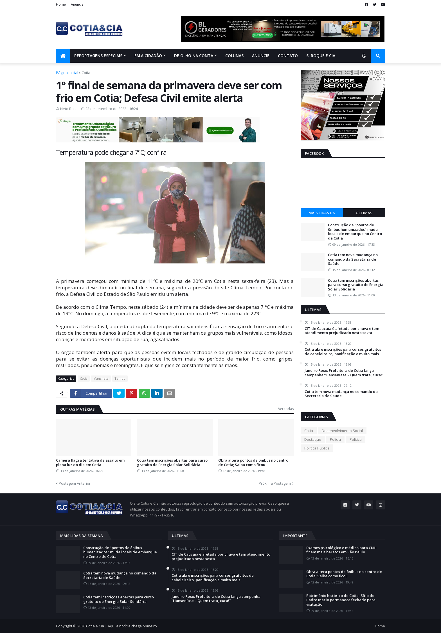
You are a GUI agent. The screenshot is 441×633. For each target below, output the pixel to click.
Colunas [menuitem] (234, 55)
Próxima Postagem (275, 483)
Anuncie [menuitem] (260, 55)
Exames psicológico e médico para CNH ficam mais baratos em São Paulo (341, 550)
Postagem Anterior (75, 483)
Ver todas (286, 408)
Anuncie (77, 4)
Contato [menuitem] (288, 55)
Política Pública (317, 448)
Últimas (364, 212)
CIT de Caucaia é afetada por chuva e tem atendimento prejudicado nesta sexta (342, 330)
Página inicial (67, 72)
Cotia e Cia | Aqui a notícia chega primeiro (121, 625)
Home (61, 4)
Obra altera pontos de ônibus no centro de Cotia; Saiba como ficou (253, 462)
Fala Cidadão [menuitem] (148, 55)
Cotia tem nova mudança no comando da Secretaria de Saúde (353, 259)
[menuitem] (63, 56)
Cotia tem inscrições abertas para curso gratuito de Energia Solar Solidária (172, 462)
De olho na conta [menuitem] (193, 55)
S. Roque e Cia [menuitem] (320, 55)
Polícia (335, 439)
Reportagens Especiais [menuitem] (98, 55)
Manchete (101, 378)
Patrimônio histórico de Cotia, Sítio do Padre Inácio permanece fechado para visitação (340, 600)
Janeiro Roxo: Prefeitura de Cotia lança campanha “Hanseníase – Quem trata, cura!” (344, 372)
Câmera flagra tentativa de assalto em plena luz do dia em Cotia (90, 462)
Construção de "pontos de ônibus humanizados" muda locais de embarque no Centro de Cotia (355, 231)
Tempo (119, 378)
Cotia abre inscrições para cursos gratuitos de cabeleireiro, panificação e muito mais (343, 351)
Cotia (86, 72)
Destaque (312, 439)
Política (356, 439)
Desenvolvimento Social (342, 430)
